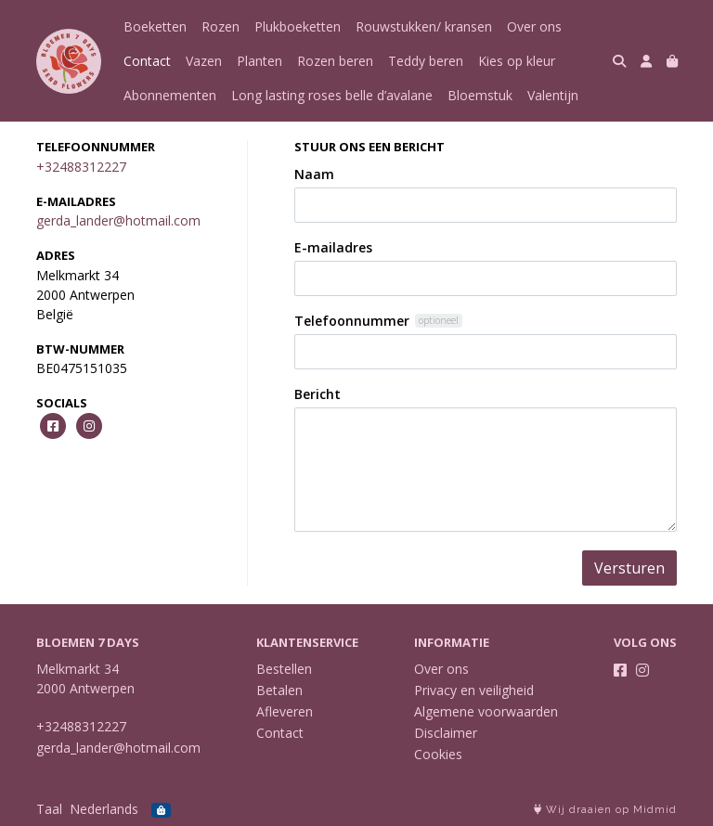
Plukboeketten (297, 26)
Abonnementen (169, 95)
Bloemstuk (479, 95)
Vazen (204, 61)
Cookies (438, 754)
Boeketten (155, 26)
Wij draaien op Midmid (605, 810)
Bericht (317, 394)
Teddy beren (425, 61)
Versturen (629, 568)
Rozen (220, 26)
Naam (314, 174)
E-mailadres (333, 247)
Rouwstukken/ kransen (424, 26)
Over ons (534, 26)
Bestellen (284, 669)
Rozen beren (335, 61)
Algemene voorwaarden (486, 711)
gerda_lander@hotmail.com (118, 220)
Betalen (279, 690)
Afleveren (284, 711)
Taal (49, 809)
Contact (147, 61)
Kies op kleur (516, 61)
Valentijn (552, 95)
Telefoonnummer (351, 320)
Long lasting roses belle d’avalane (332, 95)
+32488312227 (81, 166)
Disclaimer (445, 733)
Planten (259, 61)
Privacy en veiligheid (474, 690)
